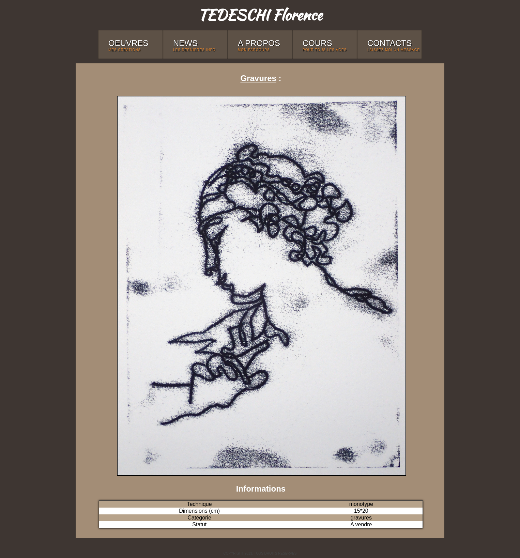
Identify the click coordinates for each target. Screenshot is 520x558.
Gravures (258, 78)
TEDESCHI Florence (260, 15)
